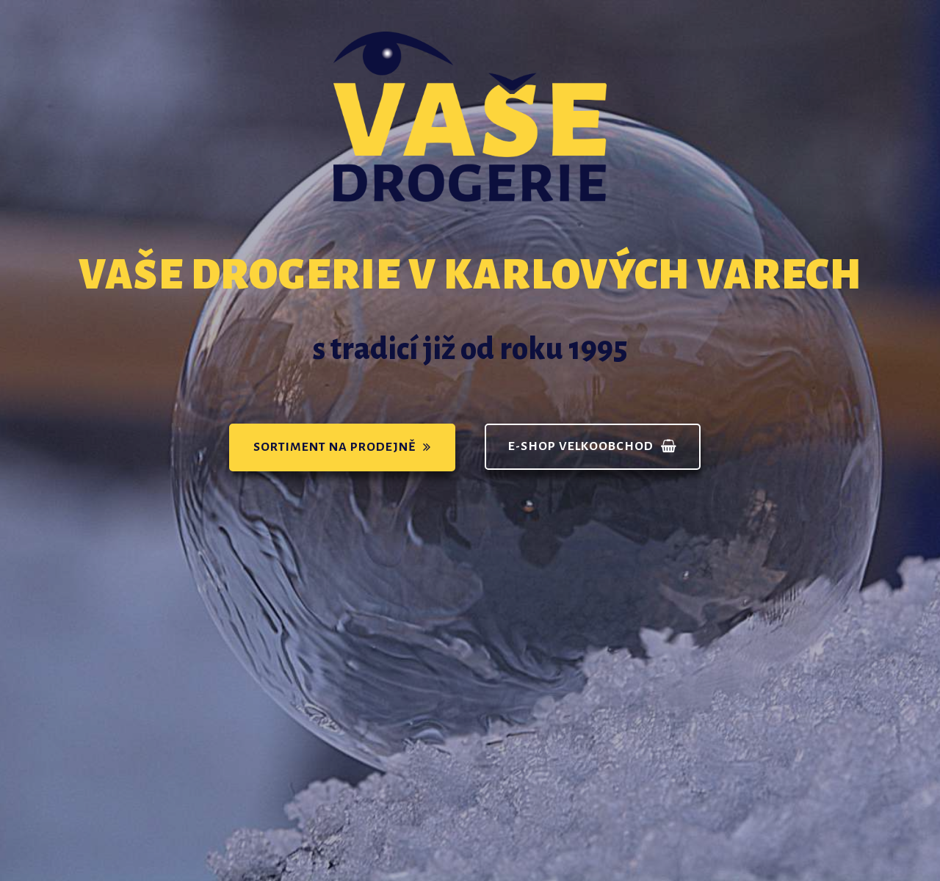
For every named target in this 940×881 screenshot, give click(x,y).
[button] (342, 447)
